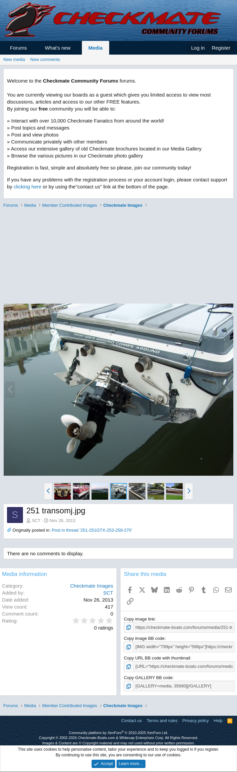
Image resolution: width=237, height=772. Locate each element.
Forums (18, 48)
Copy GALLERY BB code (148, 677)
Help (218, 720)
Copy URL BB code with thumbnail (157, 657)
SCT (36, 520)
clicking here (27, 186)
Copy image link (139, 619)
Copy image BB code (144, 638)
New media (14, 59)
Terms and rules (162, 720)
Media (96, 48)
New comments (45, 59)
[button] (33, 48)
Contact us (131, 720)
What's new (58, 48)
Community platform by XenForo (118, 732)
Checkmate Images (91, 586)
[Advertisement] (116, 256)
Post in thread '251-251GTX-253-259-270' (92, 530)
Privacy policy (195, 720)
